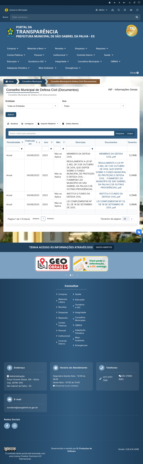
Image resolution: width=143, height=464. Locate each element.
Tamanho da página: (111, 218)
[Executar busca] (137, 17)
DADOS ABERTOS (104, 247)
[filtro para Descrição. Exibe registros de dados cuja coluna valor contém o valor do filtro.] (78, 148)
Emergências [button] (73, 67)
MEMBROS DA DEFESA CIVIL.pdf (111, 155)
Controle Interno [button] (86, 54)
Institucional (64, 335)
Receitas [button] (60, 48)
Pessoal (62, 330)
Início (9, 81)
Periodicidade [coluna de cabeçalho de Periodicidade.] (13, 142)
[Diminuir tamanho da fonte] (116, 2)
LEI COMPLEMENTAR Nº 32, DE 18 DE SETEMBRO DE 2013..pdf (111, 204)
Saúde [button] (109, 54)
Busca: (6, 17)
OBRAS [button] (116, 61)
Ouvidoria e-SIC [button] (37, 61)
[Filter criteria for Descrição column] (92, 148)
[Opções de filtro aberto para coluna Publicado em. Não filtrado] (36, 142)
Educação (80, 299)
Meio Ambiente (79, 338)
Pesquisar (120, 133)
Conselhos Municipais (32, 81)
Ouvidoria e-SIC (79, 305)
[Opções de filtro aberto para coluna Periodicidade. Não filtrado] (22, 142)
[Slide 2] (72, 275)
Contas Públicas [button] (16, 54)
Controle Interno (62, 342)
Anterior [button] (36, 218)
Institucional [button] (60, 54)
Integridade (80, 312)
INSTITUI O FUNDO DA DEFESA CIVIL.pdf (111, 195)
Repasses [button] (102, 48)
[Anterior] (66, 275)
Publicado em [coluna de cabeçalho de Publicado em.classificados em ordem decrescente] (30, 142)
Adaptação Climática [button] (18, 67)
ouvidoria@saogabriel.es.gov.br (22, 407)
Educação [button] (13, 61)
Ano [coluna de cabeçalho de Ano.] (46, 142)
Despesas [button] (81, 48)
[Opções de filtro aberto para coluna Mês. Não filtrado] (64, 142)
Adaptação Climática (80, 331)
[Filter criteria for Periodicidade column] (21, 148)
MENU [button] (100, 10)
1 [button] (43, 218)
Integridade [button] (62, 61)
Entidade (10, 101)
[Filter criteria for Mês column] (63, 148)
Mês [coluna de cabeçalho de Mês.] (58, 142)
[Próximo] (77, 275)
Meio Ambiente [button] (48, 67)
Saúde (78, 294)
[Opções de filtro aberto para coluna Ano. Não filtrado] (51, 142)
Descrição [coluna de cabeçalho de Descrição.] (80, 142)
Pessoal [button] (39, 54)
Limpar (130, 133)
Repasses (63, 317)
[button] (55, 105)
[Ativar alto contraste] (111, 2)
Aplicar (11, 114)
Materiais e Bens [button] (36, 48)
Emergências (81, 345)
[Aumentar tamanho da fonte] (124, 2)
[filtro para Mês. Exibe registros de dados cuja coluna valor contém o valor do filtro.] (57, 148)
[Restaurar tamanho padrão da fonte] (120, 2)
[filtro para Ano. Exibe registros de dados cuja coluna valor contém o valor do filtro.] (45, 148)
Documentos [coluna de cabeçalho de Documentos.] (111, 142)
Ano (64, 101)
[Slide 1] (70, 275)
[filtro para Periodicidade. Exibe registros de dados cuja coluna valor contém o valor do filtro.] (12, 148)
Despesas (63, 312)
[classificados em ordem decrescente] (39, 142)
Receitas (62, 307)
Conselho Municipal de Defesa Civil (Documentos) (73, 81)
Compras (62, 294)
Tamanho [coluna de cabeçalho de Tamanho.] (132, 142)
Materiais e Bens (62, 300)
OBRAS (78, 325)
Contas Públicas (62, 324)
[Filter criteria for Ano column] (51, 148)
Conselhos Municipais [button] (90, 61)
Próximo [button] (50, 218)
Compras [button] (13, 48)
